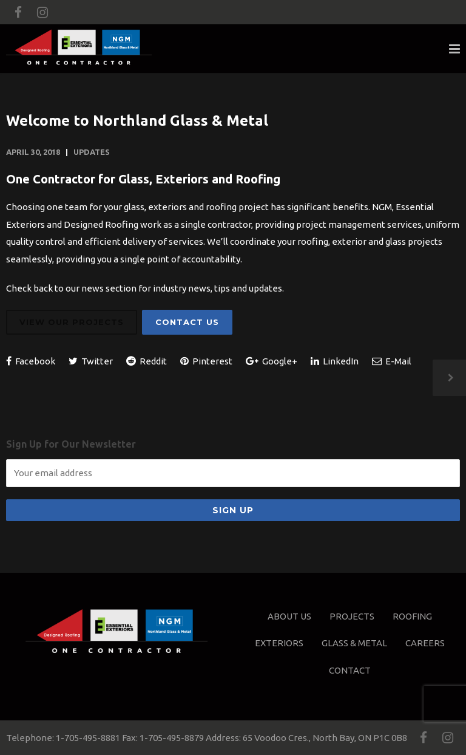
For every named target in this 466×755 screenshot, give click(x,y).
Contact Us (187, 322)
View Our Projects (71, 322)
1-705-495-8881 (88, 738)
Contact (350, 670)
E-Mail (391, 361)
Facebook (30, 361)
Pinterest (206, 361)
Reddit (146, 361)
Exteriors (279, 643)
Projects (351, 616)
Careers (425, 643)
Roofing (412, 616)
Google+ (271, 361)
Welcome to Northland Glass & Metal (137, 120)
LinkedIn (335, 361)
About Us (289, 616)
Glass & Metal (354, 643)
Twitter (91, 361)
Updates (91, 152)
